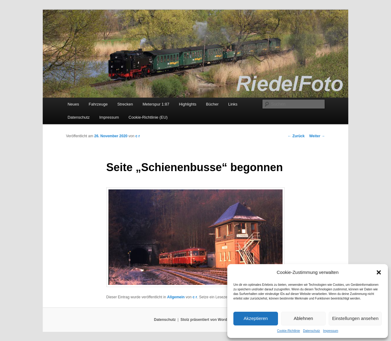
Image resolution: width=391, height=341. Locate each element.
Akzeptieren (255, 318)
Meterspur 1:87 (156, 104)
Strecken (125, 104)
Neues (73, 104)
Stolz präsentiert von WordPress (209, 320)
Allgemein (176, 297)
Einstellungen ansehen (355, 318)
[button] (379, 272)
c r (137, 136)
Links (232, 104)
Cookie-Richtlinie (288, 330)
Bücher (212, 104)
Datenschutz (311, 330)
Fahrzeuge (98, 104)
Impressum (330, 330)
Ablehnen (303, 318)
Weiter (317, 136)
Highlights (187, 104)
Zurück (296, 136)
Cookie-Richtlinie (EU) (148, 117)
